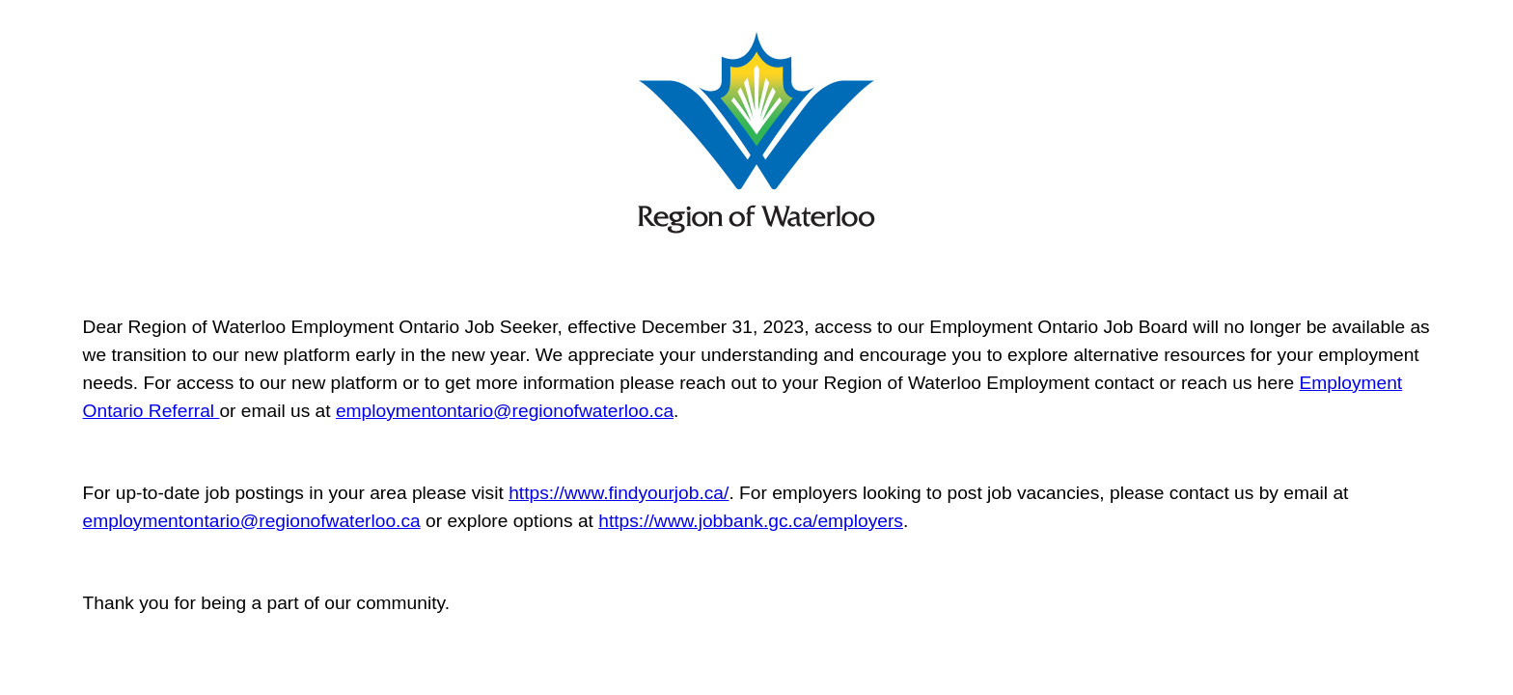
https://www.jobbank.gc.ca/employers (750, 521)
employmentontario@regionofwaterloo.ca (505, 411)
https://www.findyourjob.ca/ (619, 493)
